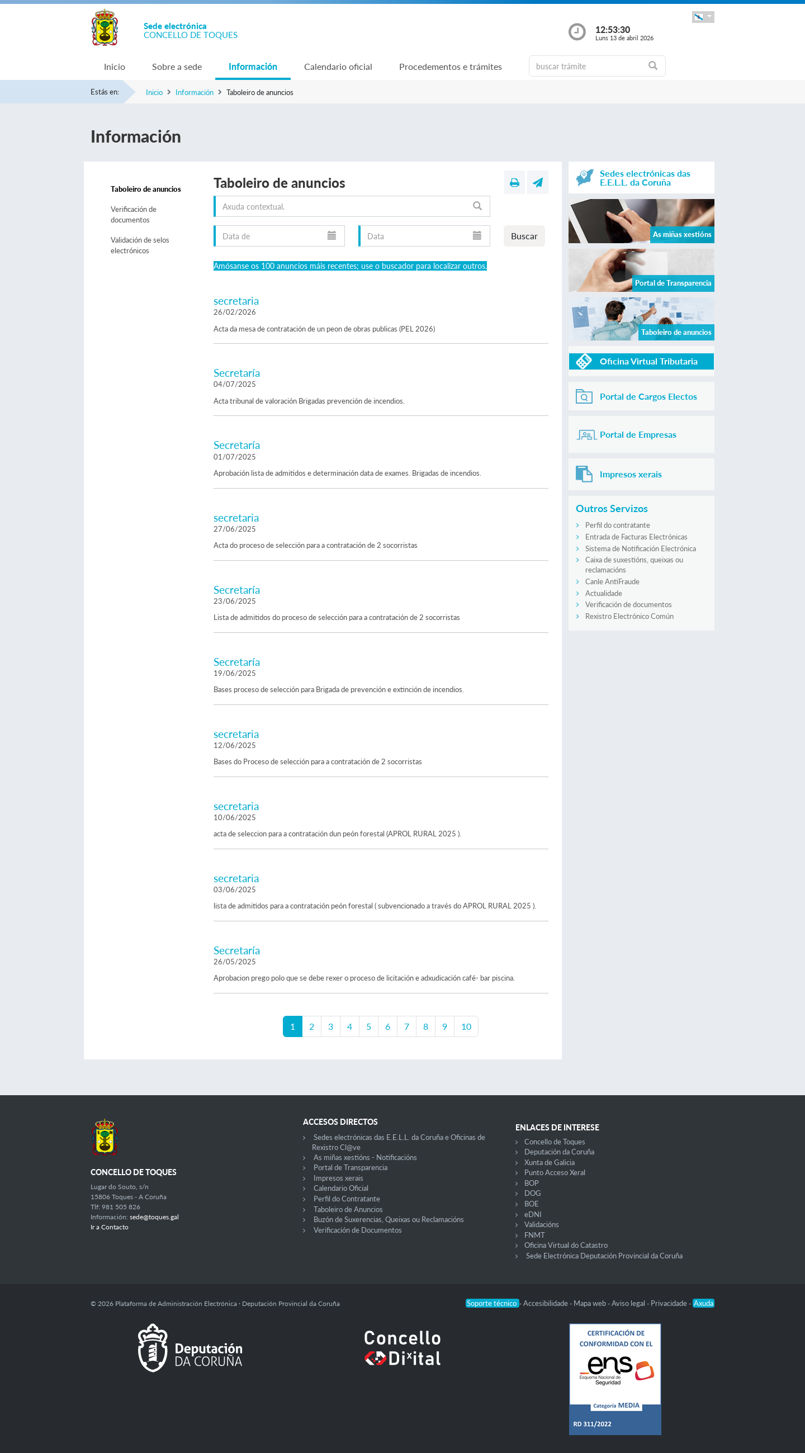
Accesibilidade (546, 1303)
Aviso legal (629, 1303)
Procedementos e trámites (450, 66)
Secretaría (237, 372)
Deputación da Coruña (559, 1151)
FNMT (534, 1234)
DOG (532, 1193)
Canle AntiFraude (612, 581)
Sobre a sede (177, 66)
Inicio (114, 66)
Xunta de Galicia (549, 1162)
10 (466, 1026)
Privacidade (670, 1303)
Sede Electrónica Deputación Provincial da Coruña (604, 1255)
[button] (703, 17)
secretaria (236, 300)
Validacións (541, 1224)
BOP (531, 1183)
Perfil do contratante (617, 524)
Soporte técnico (492, 1303)
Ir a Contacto (110, 1227)
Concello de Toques (554, 1141)
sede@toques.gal (154, 1217)
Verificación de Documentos (358, 1229)
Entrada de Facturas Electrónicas (636, 536)
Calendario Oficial (341, 1188)
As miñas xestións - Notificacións (365, 1157)
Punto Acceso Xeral (554, 1172)
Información (253, 66)
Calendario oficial (338, 66)
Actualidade (603, 593)
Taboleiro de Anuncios (348, 1209)
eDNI (533, 1214)
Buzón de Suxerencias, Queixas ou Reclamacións (389, 1219)
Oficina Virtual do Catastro (566, 1245)
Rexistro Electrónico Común (629, 616)
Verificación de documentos (134, 215)
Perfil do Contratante (347, 1198)
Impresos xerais (338, 1177)
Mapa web (591, 1303)
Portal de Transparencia (350, 1167)
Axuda (703, 1303)
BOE (531, 1203)
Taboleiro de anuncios (146, 188)
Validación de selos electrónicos (140, 245)
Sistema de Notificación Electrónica (640, 548)
